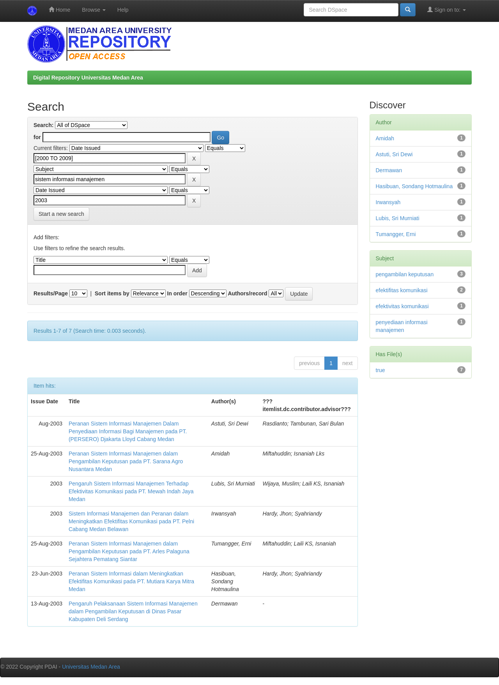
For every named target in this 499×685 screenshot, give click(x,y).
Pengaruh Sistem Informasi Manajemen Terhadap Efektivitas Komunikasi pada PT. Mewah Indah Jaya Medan (131, 491)
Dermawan (389, 170)
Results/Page (51, 293)
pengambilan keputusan (405, 274)
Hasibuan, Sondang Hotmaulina (414, 186)
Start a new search (61, 214)
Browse (94, 10)
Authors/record (247, 293)
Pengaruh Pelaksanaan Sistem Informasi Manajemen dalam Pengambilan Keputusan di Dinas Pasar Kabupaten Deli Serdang (133, 611)
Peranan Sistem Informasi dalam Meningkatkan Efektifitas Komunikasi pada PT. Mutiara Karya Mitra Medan (131, 581)
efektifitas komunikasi (402, 290)
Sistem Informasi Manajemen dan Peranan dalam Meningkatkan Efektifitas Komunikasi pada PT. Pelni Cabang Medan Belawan (131, 521)
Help (123, 10)
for (37, 137)
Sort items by (112, 293)
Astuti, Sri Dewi (394, 154)
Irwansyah (388, 202)
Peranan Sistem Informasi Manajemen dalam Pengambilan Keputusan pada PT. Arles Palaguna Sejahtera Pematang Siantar (129, 551)
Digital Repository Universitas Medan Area (88, 77)
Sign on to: (446, 9)
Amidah (385, 138)
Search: (43, 125)
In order (177, 293)
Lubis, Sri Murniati (397, 218)
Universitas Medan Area (91, 667)
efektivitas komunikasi (402, 306)
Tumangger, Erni (396, 234)
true (380, 370)
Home (59, 9)
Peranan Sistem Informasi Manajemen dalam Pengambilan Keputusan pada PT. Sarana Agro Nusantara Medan (126, 461)
